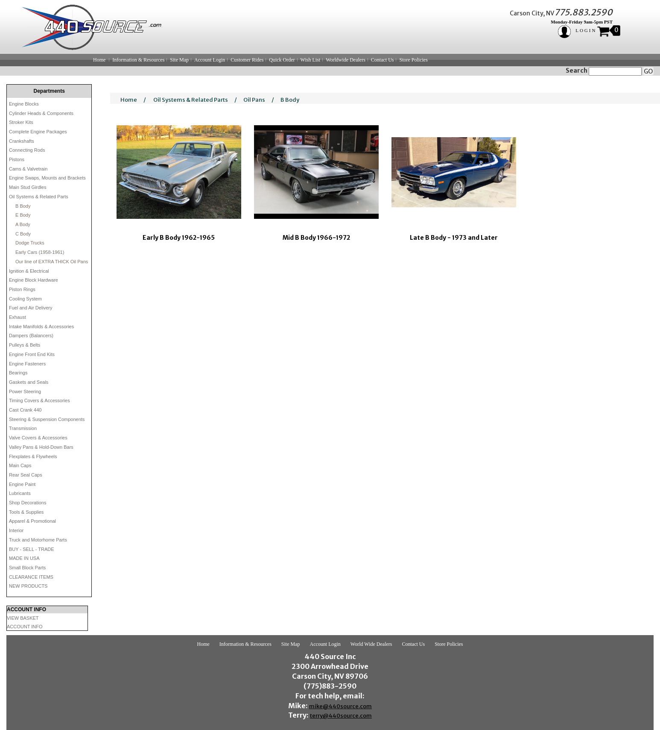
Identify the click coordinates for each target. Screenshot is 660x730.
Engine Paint (22, 484)
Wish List (311, 60)
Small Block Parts (27, 567)
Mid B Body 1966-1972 (316, 237)
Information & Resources (138, 60)
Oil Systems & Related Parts (38, 196)
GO (648, 71)
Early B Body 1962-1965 (179, 237)
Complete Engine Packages (38, 131)
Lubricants (20, 493)
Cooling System (25, 298)
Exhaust (17, 317)
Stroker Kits (21, 122)
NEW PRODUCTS (28, 586)
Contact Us (382, 60)
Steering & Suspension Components (47, 419)
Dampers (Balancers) (31, 335)
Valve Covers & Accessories (38, 437)
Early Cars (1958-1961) (39, 252)
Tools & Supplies (26, 512)
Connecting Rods (27, 150)
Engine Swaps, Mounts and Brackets (47, 177)
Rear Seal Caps (25, 474)
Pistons (16, 159)
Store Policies (413, 60)
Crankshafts (21, 141)
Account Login (209, 60)
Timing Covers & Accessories (39, 400)
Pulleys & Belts (24, 344)
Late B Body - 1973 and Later (454, 237)
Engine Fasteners (27, 363)
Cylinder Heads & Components (41, 113)
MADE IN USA (24, 558)
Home (99, 60)
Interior (16, 530)
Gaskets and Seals (28, 382)
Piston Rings (22, 289)
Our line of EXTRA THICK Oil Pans (51, 261)
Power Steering (25, 391)
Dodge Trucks (29, 242)
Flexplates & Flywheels (33, 456)
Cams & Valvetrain (28, 168)
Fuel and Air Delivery (31, 307)
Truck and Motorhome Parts (38, 539)
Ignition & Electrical (29, 271)
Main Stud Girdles (27, 187)
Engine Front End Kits (32, 354)
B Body (22, 206)
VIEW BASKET (23, 618)
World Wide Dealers (371, 644)
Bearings (18, 372)
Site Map (179, 60)
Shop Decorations (27, 502)
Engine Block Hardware (33, 280)
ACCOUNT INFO (25, 626)
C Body (23, 233)
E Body (22, 215)
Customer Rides (247, 60)
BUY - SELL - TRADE (31, 549)
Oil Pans (254, 99)
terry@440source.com (341, 715)
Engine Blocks (24, 103)
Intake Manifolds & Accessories (41, 326)
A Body (22, 224)
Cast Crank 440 (25, 409)
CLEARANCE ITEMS (31, 577)
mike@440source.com (340, 706)
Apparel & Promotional (32, 521)
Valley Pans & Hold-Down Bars (41, 447)
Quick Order (282, 60)
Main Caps (20, 465)
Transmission (23, 428)
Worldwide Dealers (345, 60)
